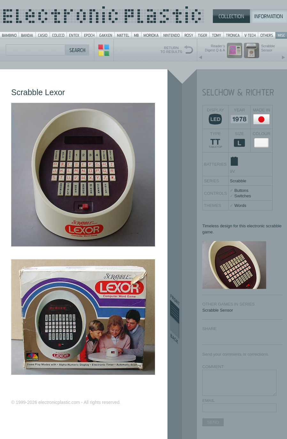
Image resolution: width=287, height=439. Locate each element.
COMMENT (213, 366)
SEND (213, 422)
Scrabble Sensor (217, 310)
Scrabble (238, 180)
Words (240, 205)
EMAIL (208, 400)
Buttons (241, 190)
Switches (242, 195)
